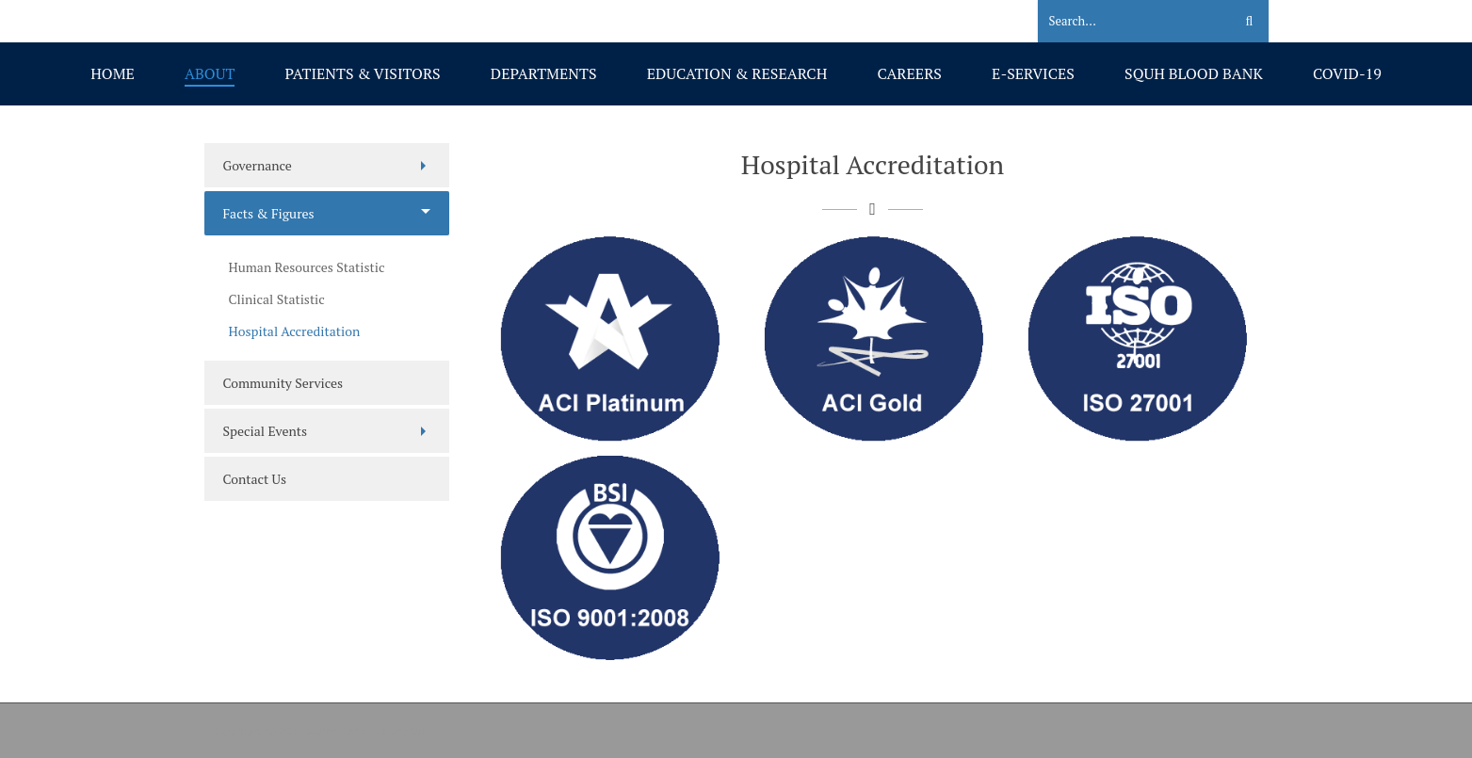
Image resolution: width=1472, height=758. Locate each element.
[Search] (1124, 21)
